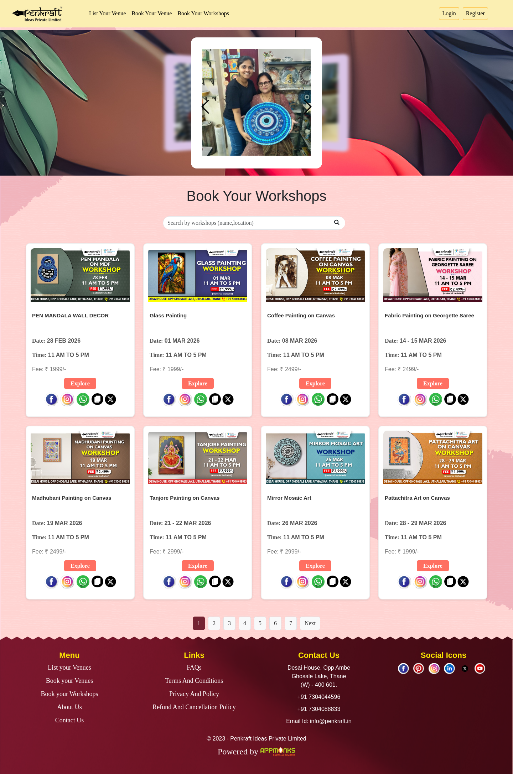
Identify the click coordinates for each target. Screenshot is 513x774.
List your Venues (69, 667)
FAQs (194, 667)
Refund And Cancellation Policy (193, 707)
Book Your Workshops (203, 13)
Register (475, 13)
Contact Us (69, 720)
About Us (69, 707)
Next (310, 623)
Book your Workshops (69, 693)
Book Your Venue (151, 13)
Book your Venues (69, 680)
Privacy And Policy (194, 693)
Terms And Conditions (194, 680)
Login (449, 13)
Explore (80, 383)
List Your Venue (107, 13)
